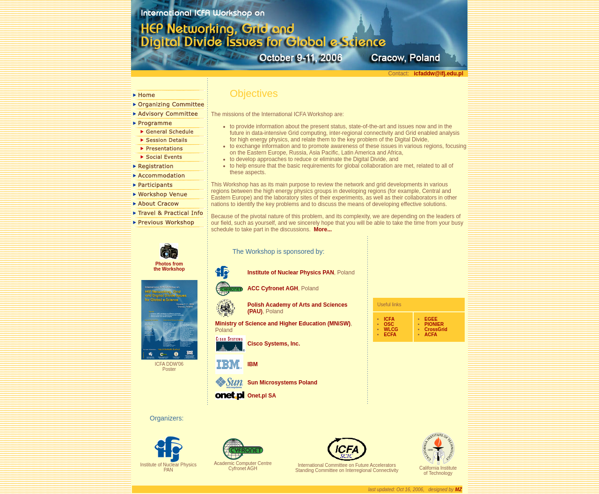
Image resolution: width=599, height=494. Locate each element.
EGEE (431, 319)
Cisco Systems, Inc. (274, 343)
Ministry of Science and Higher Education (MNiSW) (283, 323)
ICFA (389, 319)
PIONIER (434, 324)
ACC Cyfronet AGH (273, 288)
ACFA (430, 334)
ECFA (390, 334)
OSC (389, 324)
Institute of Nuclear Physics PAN (291, 272)
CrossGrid (435, 329)
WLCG (391, 329)
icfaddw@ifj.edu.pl (438, 73)
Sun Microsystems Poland (282, 382)
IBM (253, 364)
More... (323, 229)
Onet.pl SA (262, 395)
